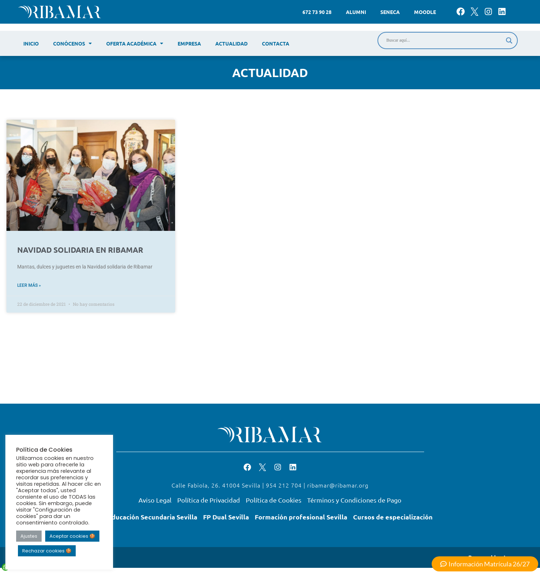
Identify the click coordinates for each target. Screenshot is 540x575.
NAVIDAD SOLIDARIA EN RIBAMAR (80, 250)
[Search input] (444, 40)
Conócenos (72, 43)
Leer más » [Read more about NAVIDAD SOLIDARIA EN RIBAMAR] (29, 285)
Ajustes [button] (28, 536)
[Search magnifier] (509, 40)
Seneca (390, 12)
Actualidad (231, 43)
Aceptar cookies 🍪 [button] (72, 536)
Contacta (275, 43)
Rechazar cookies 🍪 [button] (46, 550)
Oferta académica (134, 43)
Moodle (425, 12)
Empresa (189, 43)
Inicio (31, 43)
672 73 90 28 (317, 12)
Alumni (356, 12)
